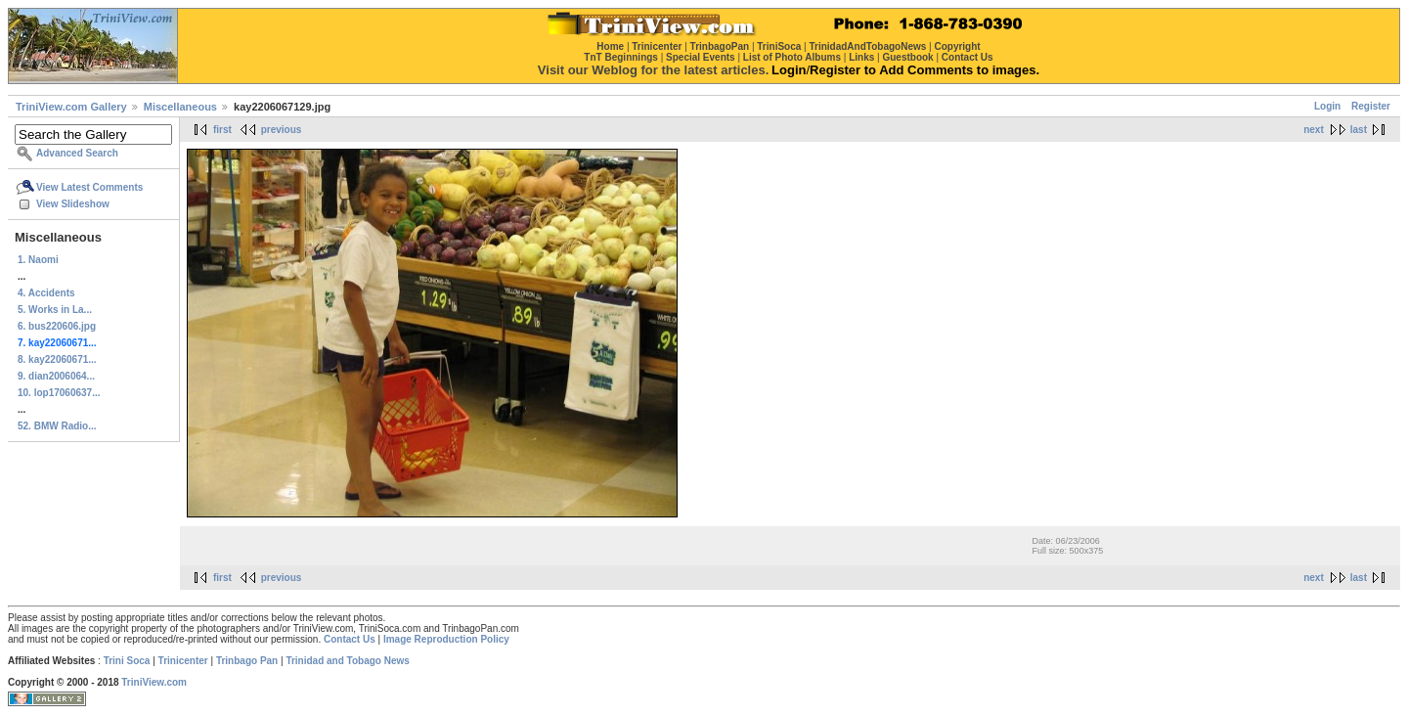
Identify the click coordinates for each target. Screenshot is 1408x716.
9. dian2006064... (56, 376)
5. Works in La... (55, 309)
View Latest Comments (89, 187)
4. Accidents (46, 293)
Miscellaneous (180, 106)
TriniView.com (154, 682)
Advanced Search (77, 153)
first (222, 129)
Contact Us (349, 639)
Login (1327, 106)
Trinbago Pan (247, 660)
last (1358, 129)
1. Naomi (38, 259)
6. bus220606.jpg (57, 326)
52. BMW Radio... (57, 426)
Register (1370, 106)
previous (281, 129)
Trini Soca (127, 660)
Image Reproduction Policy (446, 639)
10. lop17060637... (59, 392)
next (1313, 129)
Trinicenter (183, 660)
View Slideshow (73, 204)
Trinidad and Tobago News (348, 660)
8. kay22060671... (57, 359)
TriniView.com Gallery (71, 106)
